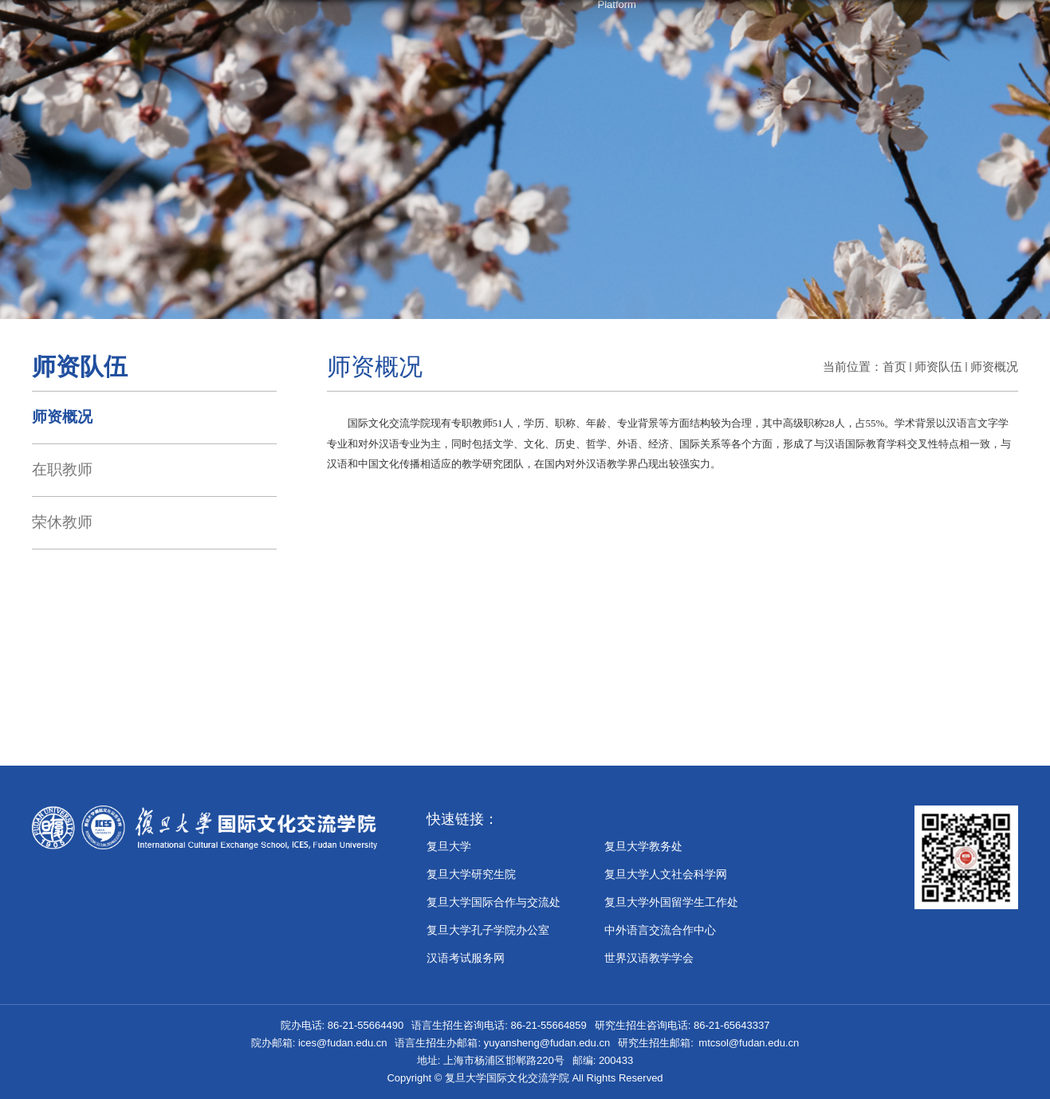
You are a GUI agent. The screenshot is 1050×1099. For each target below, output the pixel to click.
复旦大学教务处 (643, 846)
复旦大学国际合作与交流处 (493, 902)
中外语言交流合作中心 (660, 930)
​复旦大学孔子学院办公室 (488, 930)
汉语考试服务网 (466, 957)
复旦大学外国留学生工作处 (671, 902)
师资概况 (994, 366)
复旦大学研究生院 (471, 874)
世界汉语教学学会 (649, 957)
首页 (894, 366)
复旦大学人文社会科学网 (665, 874)
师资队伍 (938, 366)
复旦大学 (449, 846)
